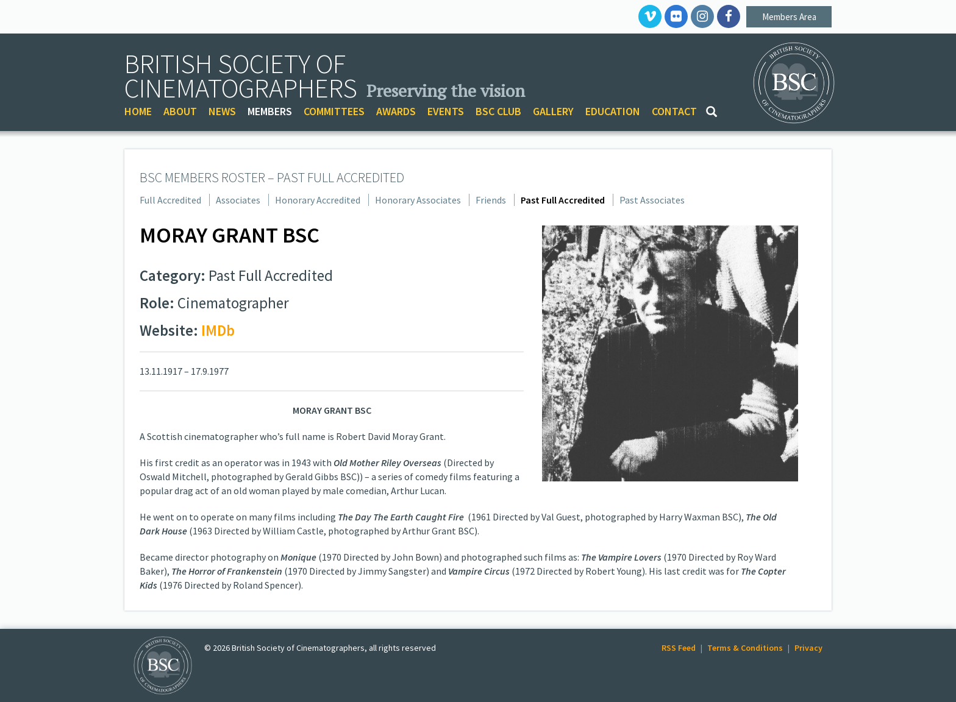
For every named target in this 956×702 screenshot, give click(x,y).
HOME (138, 111)
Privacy (808, 647)
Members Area (789, 17)
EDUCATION (612, 111)
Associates (238, 200)
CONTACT (674, 111)
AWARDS (396, 111)
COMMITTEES (334, 111)
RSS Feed (679, 647)
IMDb (218, 330)
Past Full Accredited (563, 200)
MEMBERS (270, 111)
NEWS (222, 111)
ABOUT (180, 111)
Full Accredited (170, 200)
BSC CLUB (498, 111)
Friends (491, 200)
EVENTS (445, 111)
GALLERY (553, 111)
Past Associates (652, 200)
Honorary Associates (418, 200)
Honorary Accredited (317, 200)
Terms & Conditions (745, 647)
